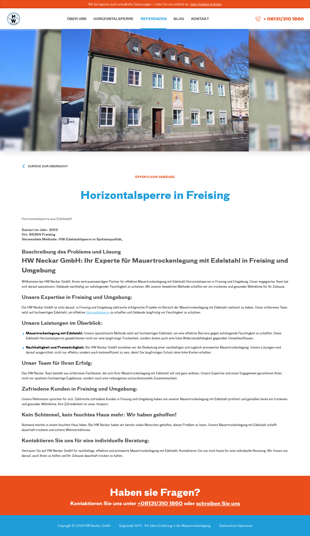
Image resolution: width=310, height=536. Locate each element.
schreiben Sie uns (218, 503)
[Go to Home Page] (13, 18)
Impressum (245, 526)
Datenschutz (228, 526)
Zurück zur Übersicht (48, 166)
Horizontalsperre (97, 312)
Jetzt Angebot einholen (206, 4)
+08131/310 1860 (160, 503)
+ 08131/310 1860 (283, 18)
